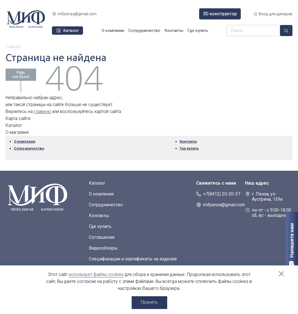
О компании (113, 30)
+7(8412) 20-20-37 (221, 194)
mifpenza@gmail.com (77, 14)
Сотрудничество (144, 30)
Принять (149, 302)
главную (42, 111)
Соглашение (102, 237)
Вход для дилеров (275, 14)
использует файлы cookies (96, 274)
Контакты (173, 30)
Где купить (197, 30)
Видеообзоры (103, 248)
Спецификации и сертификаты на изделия (133, 259)
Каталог (97, 183)
